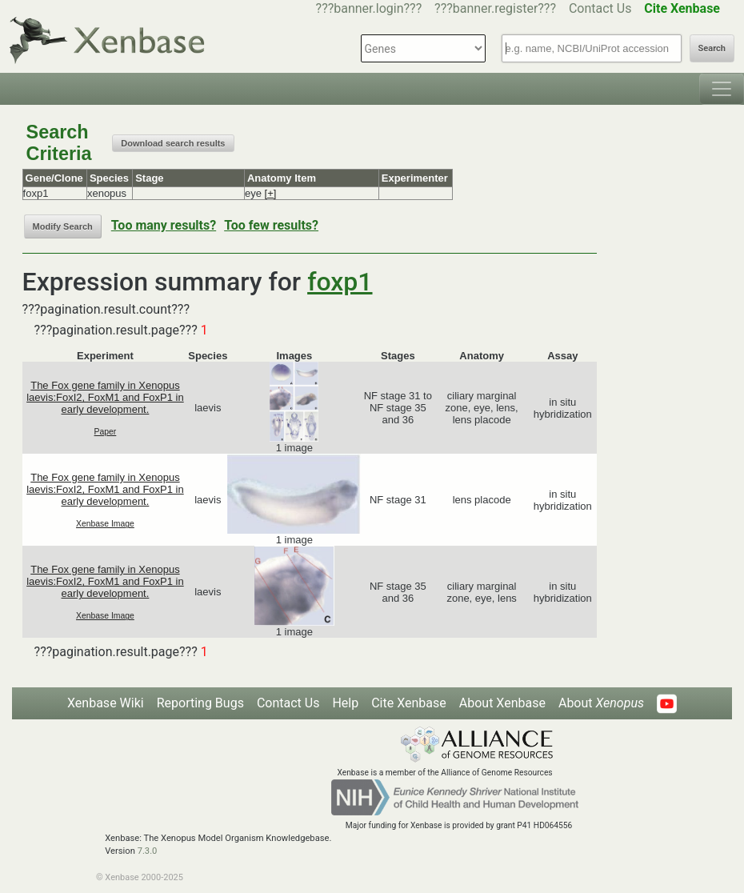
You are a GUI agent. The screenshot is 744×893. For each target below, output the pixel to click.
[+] (271, 193)
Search (712, 48)
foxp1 (339, 281)
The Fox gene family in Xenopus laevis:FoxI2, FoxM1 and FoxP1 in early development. (105, 397)
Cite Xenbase (408, 703)
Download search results (173, 143)
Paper (105, 431)
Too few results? (271, 225)
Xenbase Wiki (105, 703)
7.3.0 (148, 851)
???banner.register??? (495, 8)
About (601, 703)
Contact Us (600, 8)
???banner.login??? (369, 8)
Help (345, 703)
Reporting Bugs (200, 703)
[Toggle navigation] (721, 89)
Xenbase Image (105, 523)
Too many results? (163, 225)
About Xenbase (502, 703)
